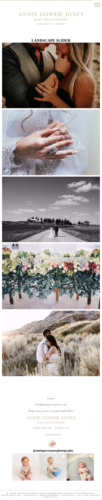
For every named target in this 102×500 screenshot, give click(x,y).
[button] (25, 467)
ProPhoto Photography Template (49, 495)
